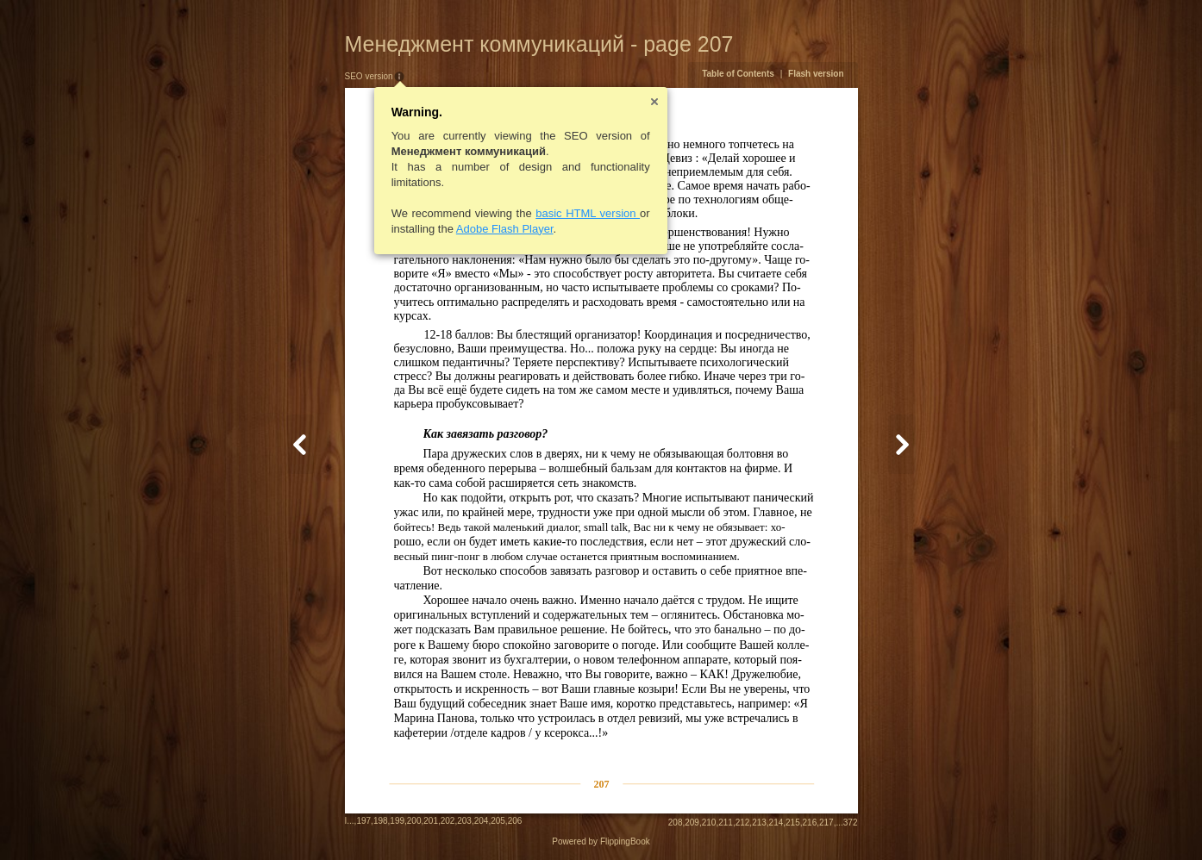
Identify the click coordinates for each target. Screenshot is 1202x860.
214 (776, 822)
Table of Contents (738, 73)
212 (743, 822)
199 (397, 821)
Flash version (815, 73)
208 (675, 822)
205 (498, 821)
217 (826, 822)
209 (692, 822)
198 (380, 821)
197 (363, 821)
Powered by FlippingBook (600, 841)
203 (464, 821)
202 (448, 821)
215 (793, 822)
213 (759, 822)
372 (850, 822)
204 (481, 821)
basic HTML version (587, 213)
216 (810, 822)
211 (725, 822)
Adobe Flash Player (505, 228)
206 (515, 821)
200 (414, 821)
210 (709, 822)
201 (430, 821)
